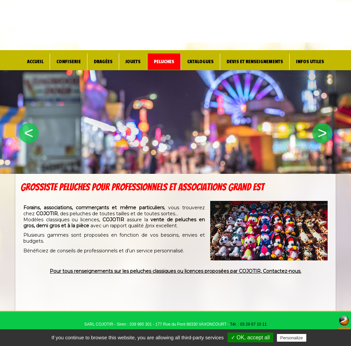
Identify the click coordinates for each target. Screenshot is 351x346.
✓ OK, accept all (250, 337)
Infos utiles (314, 60)
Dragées (98, 60)
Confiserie (63, 60)
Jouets (127, 60)
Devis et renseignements (254, 60)
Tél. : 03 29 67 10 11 (248, 324)
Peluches (158, 60)
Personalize (291, 337)
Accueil (31, 60)
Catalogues (195, 60)
